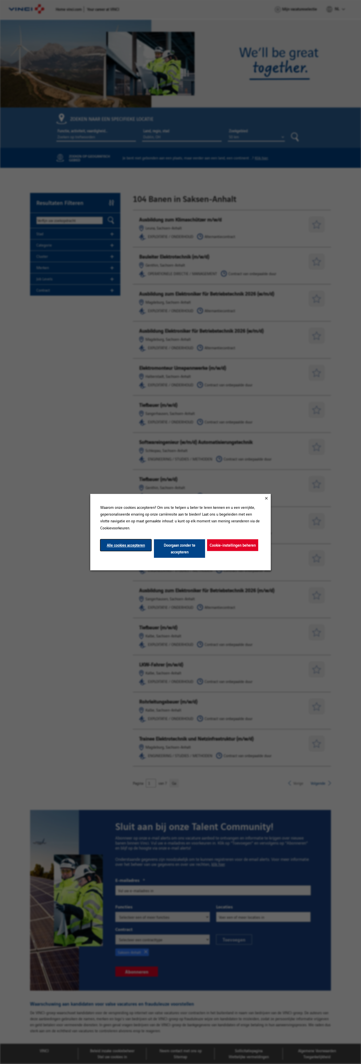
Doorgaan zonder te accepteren (179, 548)
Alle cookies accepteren (126, 545)
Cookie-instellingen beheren (233, 545)
